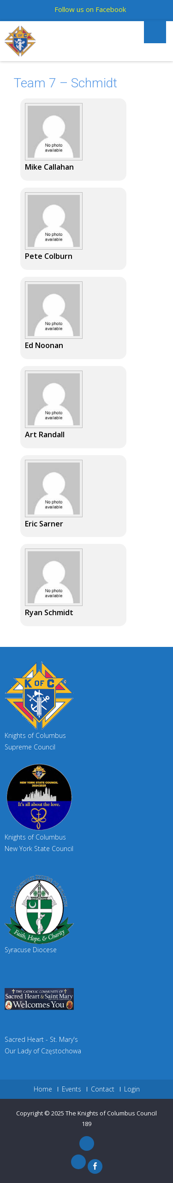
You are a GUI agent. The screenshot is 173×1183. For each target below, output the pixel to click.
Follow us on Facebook (90, 9)
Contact (102, 1089)
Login (132, 1089)
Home (43, 1089)
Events (71, 1089)
